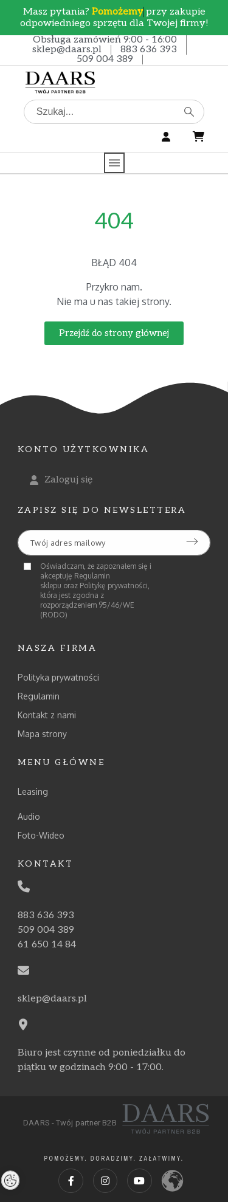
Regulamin (39, 696)
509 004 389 (105, 59)
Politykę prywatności (114, 585)
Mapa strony (42, 734)
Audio (29, 816)
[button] (114, 333)
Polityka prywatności (58, 677)
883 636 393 (148, 49)
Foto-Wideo (41, 835)
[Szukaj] (114, 112)
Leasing (33, 791)
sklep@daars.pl (67, 49)
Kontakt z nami (47, 715)
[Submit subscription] (192, 541)
